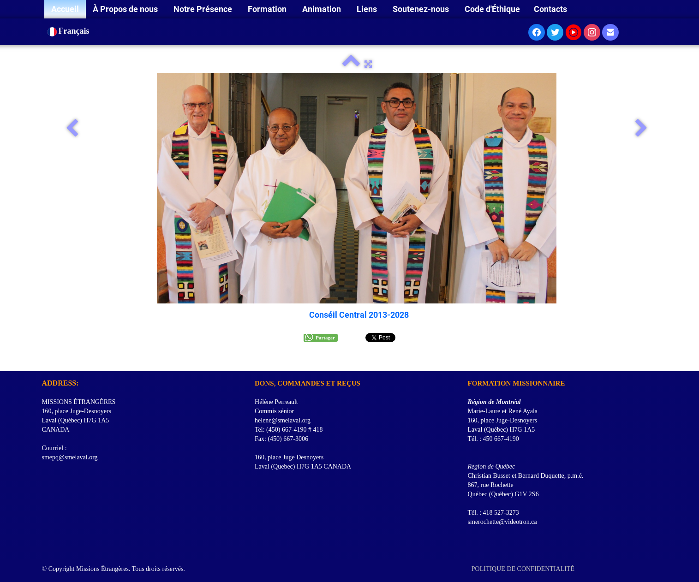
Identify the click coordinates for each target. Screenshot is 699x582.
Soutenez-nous (422, 9)
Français (70, 31)
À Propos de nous (126, 9)
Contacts (550, 9)
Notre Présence (203, 9)
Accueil (65, 9)
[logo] (45, 360)
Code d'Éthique (492, 9)
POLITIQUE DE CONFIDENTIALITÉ (524, 568)
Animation (322, 9)
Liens (368, 9)
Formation (268, 9)
